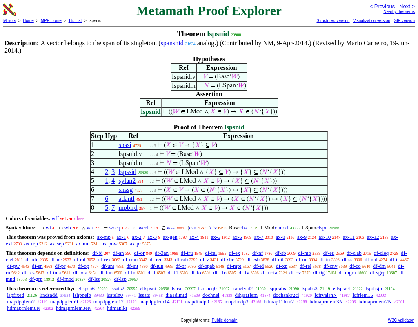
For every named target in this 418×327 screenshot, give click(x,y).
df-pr (60, 266)
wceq (114, 228)
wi (48, 228)
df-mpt (234, 266)
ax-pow (110, 243)
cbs (243, 228)
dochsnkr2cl (286, 295)
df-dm (379, 266)
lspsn (177, 288)
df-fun (106, 272)
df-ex (234, 253)
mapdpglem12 (108, 301)
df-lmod (65, 279)
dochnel (210, 295)
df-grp (36, 279)
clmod (281, 228)
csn (192, 228)
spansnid (172, 43)
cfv (213, 228)
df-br (181, 266)
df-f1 (173, 272)
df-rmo (130, 259)
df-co (354, 266)
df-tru (187, 253)
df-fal (211, 253)
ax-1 (121, 237)
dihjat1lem (246, 295)
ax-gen (170, 237)
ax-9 (302, 237)
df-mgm (347, 272)
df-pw (13, 266)
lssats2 (117, 288)
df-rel (305, 266)
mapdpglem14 (154, 301)
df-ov (295, 272)
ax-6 (237, 237)
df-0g (319, 272)
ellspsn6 (86, 288)
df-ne (56, 259)
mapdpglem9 (64, 301)
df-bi (97, 253)
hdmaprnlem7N (375, 301)
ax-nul (82, 243)
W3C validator (401, 320)
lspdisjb (373, 288)
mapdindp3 (237, 301)
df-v (204, 259)
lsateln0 (115, 295)
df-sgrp (377, 272)
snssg (126, 189)
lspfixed (15, 295)
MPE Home (51, 20)
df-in (325, 259)
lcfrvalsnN (326, 295)
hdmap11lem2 (279, 301)
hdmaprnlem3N (326, 301)
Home (28, 20)
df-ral (80, 259)
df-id (258, 266)
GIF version (404, 20)
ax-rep (31, 243)
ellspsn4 (341, 288)
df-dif (278, 259)
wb (67, 228)
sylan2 (127, 180)
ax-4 (194, 237)
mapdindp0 (197, 301)
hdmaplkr (117, 308)
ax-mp (104, 237)
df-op (83, 266)
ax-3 (152, 237)
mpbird (128, 207)
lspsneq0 (207, 288)
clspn (321, 228)
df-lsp (120, 279)
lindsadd (49, 295)
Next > (407, 6)
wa (90, 228)
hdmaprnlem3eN (73, 308)
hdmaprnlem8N (23, 308)
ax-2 (136, 237)
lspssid (128, 171)
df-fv (243, 272)
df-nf (257, 253)
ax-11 (349, 237)
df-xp (281, 266)
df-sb (280, 253)
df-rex (104, 259)
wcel (143, 228)
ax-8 (280, 237)
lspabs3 (310, 288)
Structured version (332, 20)
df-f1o (220, 272)
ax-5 (215, 237)
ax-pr (135, 243)
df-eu (328, 253)
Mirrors (9, 20)
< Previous (382, 6)
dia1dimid (176, 295)
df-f (151, 272)
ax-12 (373, 237)
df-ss (347, 259)
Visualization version (371, 20)
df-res (28, 272)
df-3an (162, 253)
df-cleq (381, 253)
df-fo (195, 272)
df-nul (371, 259)
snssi (125, 144)
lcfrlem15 (362, 295)
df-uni (107, 266)
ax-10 (325, 237)
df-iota (80, 272)
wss (171, 228)
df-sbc (227, 259)
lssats (144, 295)
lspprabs (277, 288)
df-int (132, 266)
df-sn (37, 266)
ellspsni (148, 288)
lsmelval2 (242, 288)
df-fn (130, 272)
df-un (301, 259)
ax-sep (57, 243)
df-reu (156, 259)
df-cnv (331, 266)
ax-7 (258, 237)
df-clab (354, 253)
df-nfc (31, 259)
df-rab (181, 259)
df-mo (304, 253)
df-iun (156, 266)
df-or (139, 253)
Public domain (225, 320)
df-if (394, 259)
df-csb (253, 259)
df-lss (94, 279)
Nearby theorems (399, 11)
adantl (127, 198)
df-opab (206, 266)
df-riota (269, 272)
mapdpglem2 (21, 301)
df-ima (54, 272)
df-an (118, 253)
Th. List (75, 20)
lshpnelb (82, 295)
